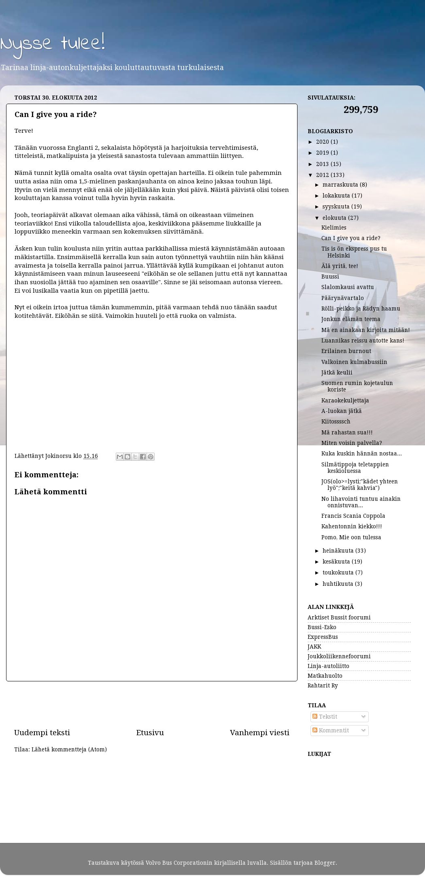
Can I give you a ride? (350, 238)
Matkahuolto (325, 675)
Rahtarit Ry (323, 685)
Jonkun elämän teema (350, 319)
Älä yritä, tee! (339, 266)
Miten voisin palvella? (351, 443)
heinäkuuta (339, 550)
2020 (323, 141)
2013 (323, 164)
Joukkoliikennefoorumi (339, 656)
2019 (323, 152)
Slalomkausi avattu (347, 287)
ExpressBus (323, 637)
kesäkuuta (337, 561)
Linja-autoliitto (328, 666)
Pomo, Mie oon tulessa (351, 537)
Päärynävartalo (342, 298)
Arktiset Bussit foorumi (339, 617)
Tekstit (324, 716)
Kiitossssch (336, 421)
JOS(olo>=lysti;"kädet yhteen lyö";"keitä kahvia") (359, 484)
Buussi (330, 276)
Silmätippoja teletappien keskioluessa (355, 467)
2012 (323, 175)
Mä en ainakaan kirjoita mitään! (365, 330)
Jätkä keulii (337, 372)
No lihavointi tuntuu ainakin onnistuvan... (361, 502)
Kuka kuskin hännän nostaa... (361, 453)
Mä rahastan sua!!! (347, 432)
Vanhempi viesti (259, 732)
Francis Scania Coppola (353, 516)
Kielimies (333, 227)
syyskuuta (337, 206)
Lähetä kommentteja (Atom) (69, 749)
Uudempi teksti (42, 732)
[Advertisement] (152, 704)
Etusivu (150, 732)
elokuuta (335, 218)
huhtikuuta (339, 584)
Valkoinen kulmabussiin (354, 362)
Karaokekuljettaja (345, 400)
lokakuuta (337, 195)
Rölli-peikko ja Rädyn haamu (360, 308)
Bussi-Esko (322, 627)
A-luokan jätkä (341, 411)
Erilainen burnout (346, 351)
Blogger (325, 863)
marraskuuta (341, 184)
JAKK (314, 646)
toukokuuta (339, 572)
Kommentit (330, 730)
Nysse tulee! (52, 44)
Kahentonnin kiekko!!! (351, 526)
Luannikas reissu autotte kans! (362, 340)
